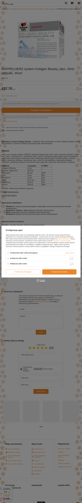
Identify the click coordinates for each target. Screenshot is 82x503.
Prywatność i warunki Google (62, 241)
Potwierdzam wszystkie (59, 272)
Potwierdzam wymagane (23, 272)
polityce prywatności (63, 239)
